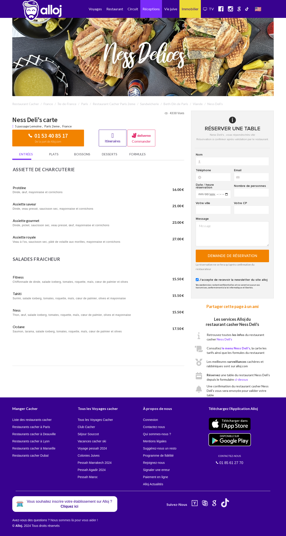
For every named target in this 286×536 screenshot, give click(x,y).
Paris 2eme (52, 126)
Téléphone (203, 170)
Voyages (95, 9)
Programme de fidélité (158, 455)
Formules (137, 154)
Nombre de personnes (250, 186)
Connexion (150, 420)
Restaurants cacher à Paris (31, 427)
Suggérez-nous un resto (159, 448)
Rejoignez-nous (154, 462)
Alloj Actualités (153, 484)
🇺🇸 (258, 9)
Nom (199, 154)
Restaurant (114, 9)
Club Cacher (86, 427)
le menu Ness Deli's (236, 348)
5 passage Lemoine (28, 126)
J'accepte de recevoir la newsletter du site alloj (233, 280)
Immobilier (190, 9)
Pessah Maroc (88, 477)
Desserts (109, 154)
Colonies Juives (89, 455)
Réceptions (151, 9)
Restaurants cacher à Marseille (33, 448)
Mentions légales (154, 441)
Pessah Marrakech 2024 (95, 462)
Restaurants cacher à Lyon (31, 441)
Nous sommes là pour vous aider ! (74, 520)
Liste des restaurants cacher (32, 420)
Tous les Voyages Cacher (95, 420)
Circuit (133, 9)
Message (202, 218)
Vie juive (170, 9)
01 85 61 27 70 (229, 459)
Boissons (82, 154)
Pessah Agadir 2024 (92, 470)
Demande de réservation (232, 256)
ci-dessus (241, 379)
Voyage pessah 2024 (92, 448)
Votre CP (240, 203)
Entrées (26, 154)
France (67, 126)
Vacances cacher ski (92, 441)
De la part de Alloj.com (48, 141)
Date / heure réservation (205, 186)
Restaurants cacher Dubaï (30, 455)
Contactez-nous (154, 427)
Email (237, 170)
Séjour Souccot (88, 434)
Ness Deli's (224, 339)
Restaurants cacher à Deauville (34, 434)
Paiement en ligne (155, 477)
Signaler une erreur (156, 470)
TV (208, 9)
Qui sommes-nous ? (157, 434)
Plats (54, 154)
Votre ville (203, 203)
